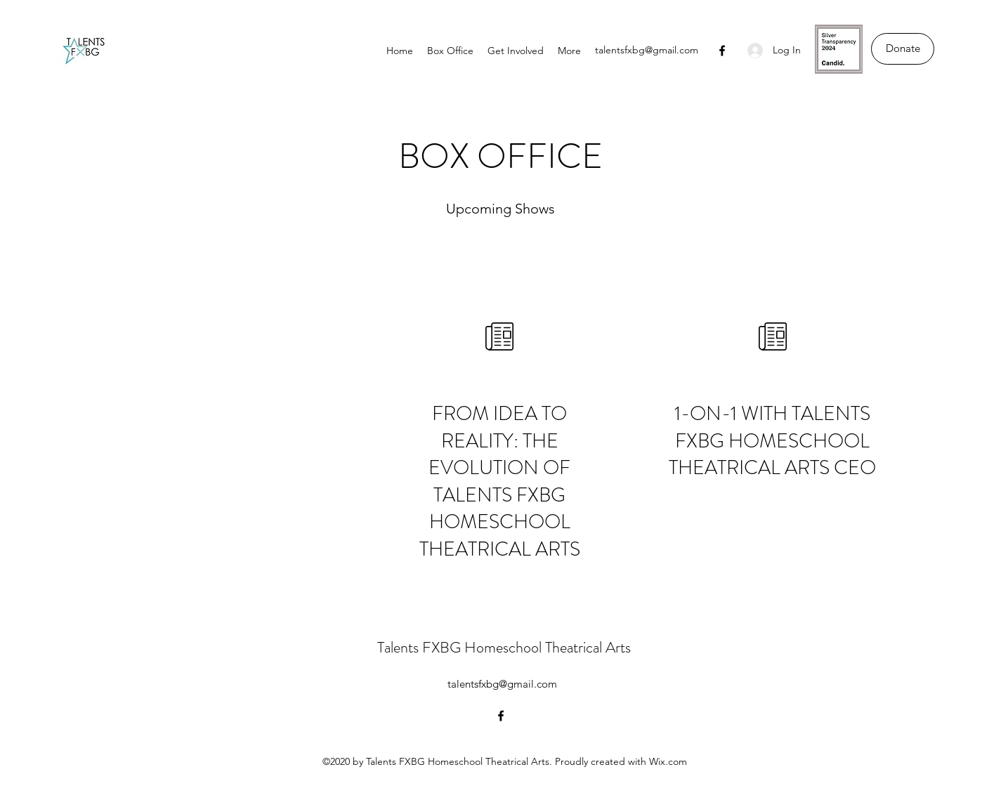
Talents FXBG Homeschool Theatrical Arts (504, 647)
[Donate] (902, 49)
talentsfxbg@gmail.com (646, 50)
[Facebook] (722, 51)
